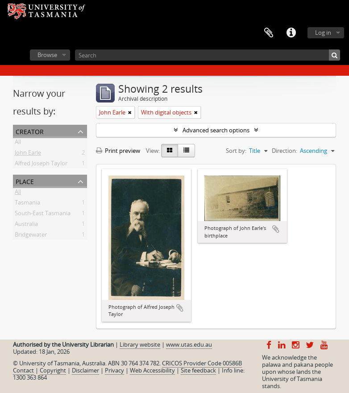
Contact (23, 370)
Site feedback (198, 370)
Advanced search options (216, 130)
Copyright (53, 370)
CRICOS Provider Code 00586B (202, 363)
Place (25, 181)
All (18, 143)
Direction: (284, 151)
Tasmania (27, 204)
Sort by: (236, 151)
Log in (323, 33)
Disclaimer (85, 370)
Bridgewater (31, 236)
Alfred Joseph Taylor (41, 165)
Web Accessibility (152, 370)
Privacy (114, 370)
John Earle (28, 154)
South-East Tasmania (43, 215)
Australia (26, 225)
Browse (47, 55)
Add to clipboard (179, 307)
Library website (140, 344)
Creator (30, 131)
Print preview (118, 151)
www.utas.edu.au (189, 344)
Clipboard (269, 33)
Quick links (291, 33)
